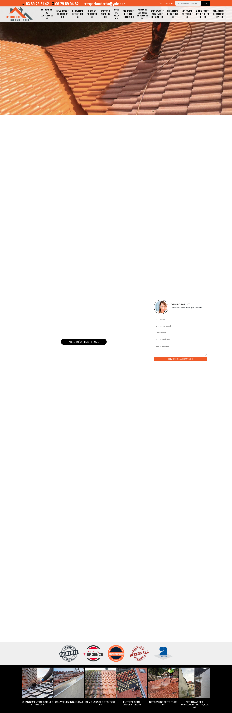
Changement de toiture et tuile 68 (202, 14)
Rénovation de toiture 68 (77, 14)
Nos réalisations (83, 342)
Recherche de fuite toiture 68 (128, 14)
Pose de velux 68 (116, 14)
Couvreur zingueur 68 (105, 14)
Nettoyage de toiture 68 (187, 14)
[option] (116, 57)
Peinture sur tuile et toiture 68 (142, 14)
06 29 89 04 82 (65, 3)
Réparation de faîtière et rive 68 (218, 14)
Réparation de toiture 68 (172, 14)
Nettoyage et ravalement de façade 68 (157, 14)
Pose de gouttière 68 (92, 14)
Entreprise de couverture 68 (47, 14)
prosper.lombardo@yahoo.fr (103, 3)
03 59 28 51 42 (35, 3)
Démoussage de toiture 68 (62, 14)
